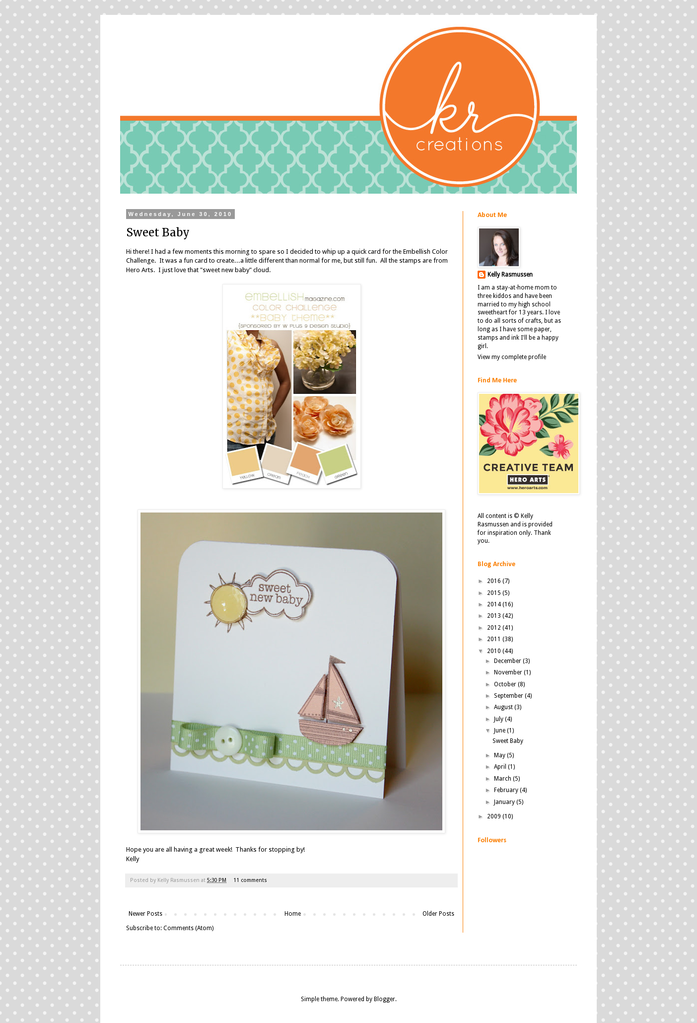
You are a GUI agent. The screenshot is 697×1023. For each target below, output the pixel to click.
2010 (494, 651)
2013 (494, 615)
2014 (494, 604)
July (499, 719)
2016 (494, 581)
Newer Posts (145, 913)
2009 (494, 816)
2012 (494, 627)
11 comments (250, 880)
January (505, 802)
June (500, 730)
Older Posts (438, 913)
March (503, 778)
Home (292, 913)
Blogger (384, 999)
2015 (494, 592)
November (509, 672)
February (507, 790)
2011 (494, 639)
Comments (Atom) (188, 928)
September (509, 695)
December (508, 661)
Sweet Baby (158, 232)
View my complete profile (512, 357)
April (501, 766)
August (504, 707)
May (500, 755)
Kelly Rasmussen (510, 274)
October (506, 684)
